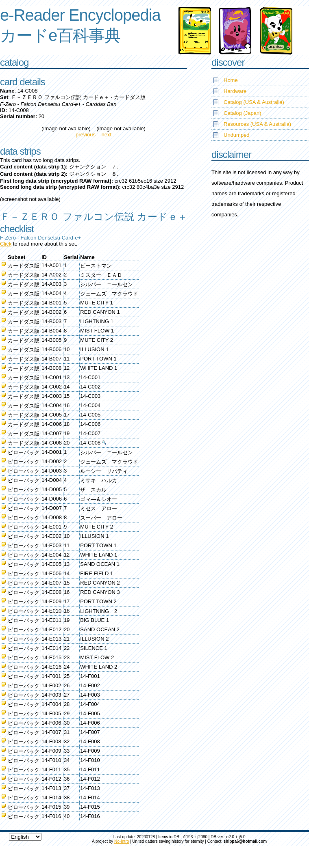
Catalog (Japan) (242, 113)
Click (5, 244)
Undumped (237, 135)
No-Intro (121, 841)
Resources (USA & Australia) (257, 124)
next (107, 135)
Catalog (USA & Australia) (254, 102)
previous (86, 135)
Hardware (235, 91)
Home (231, 80)
